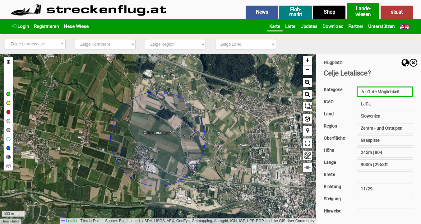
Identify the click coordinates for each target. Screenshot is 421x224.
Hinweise (332, 210)
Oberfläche (334, 138)
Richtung (332, 186)
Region (330, 126)
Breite (329, 174)
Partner (355, 26)
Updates (308, 26)
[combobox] (35, 44)
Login (20, 26)
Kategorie (333, 89)
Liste (290, 26)
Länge (330, 162)
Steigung (332, 198)
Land (329, 113)
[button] (307, 61)
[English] (404, 26)
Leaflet (69, 221)
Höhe (329, 150)
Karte (274, 26)
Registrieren (46, 26)
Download (332, 26)
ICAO (329, 101)
